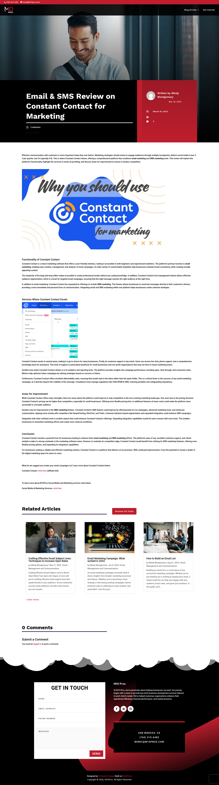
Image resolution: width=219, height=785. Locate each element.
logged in (37, 644)
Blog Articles (190, 10)
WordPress (127, 776)
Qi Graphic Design (106, 776)
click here (42, 471)
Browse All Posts (124, 511)
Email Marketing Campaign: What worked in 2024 (106, 559)
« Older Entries (32, 599)
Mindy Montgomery (39, 565)
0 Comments (32, 132)
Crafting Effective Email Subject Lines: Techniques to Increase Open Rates (49, 559)
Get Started (209, 10)
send (96, 753)
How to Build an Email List (161, 558)
